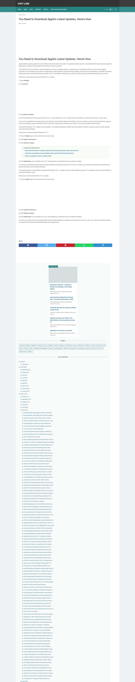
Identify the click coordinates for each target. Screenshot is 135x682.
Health (47, 7)
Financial (93, 99)
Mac (92, 105)
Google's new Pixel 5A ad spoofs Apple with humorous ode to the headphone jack (104, 659)
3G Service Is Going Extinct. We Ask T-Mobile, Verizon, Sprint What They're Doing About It (49, 170)
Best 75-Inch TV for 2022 (102, 504)
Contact (63, 679)
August (97, 136)
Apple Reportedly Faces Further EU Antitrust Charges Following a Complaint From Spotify (103, 640)
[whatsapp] (64, 264)
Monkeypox (106, 105)
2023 (95, 130)
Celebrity (98, 96)
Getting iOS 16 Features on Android (103, 78)
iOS (104, 102)
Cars (92, 96)
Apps (32, 7)
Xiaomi (105, 115)
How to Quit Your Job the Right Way (105, 203)
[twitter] (38, 264)
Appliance (105, 93)
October (97, 160)
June (96, 141)
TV (92, 115)
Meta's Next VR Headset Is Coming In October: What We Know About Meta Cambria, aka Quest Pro (51, 168)
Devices (110, 96)
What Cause (98, 115)
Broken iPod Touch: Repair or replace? (106, 321)
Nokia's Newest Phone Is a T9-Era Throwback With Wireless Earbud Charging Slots (102, 666)
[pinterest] (51, 264)
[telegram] (77, 264)
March (97, 149)
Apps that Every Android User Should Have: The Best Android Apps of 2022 (103, 45)
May (96, 144)
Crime (104, 96)
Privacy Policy (70, 679)
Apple (99, 93)
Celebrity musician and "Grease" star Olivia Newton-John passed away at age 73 (103, 68)
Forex (99, 99)
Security (39, 7)
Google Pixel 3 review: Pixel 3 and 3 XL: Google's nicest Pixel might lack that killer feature (103, 652)
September (98, 133)
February (97, 152)
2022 (95, 157)
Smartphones (95, 112)
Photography (94, 109)
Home (20, 7)
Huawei (99, 102)
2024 (94, 125)
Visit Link (24, 2)
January (97, 128)
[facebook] (25, 264)
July (96, 138)
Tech (107, 112)
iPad (108, 102)
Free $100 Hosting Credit (60, 7)
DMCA (76, 679)
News (26, 7)
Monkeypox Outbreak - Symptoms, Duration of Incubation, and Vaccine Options (103, 32)
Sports (102, 112)
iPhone (113, 102)
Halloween (106, 99)
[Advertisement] (51, 41)
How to (93, 102)
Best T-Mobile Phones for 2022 (104, 215)
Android (93, 93)
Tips (112, 112)
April (96, 147)
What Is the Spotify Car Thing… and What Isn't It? (38, 173)
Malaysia (98, 105)
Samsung (103, 109)
